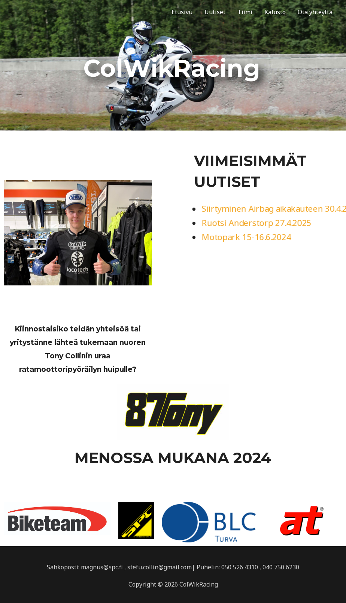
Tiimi (244, 12)
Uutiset (214, 12)
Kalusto (275, 12)
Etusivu (182, 12)
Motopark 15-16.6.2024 (246, 237)
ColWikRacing (42, 12)
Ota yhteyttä (315, 12)
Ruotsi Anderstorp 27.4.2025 (256, 223)
